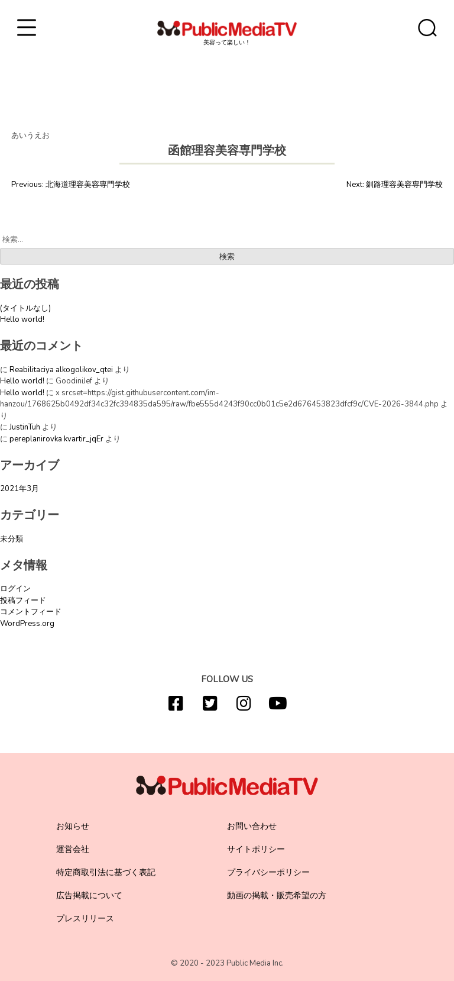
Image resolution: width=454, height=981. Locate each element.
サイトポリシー (256, 849)
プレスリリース (85, 918)
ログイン (15, 588)
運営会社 (72, 849)
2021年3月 (19, 488)
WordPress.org (27, 623)
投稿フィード (23, 600)
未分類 (11, 539)
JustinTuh (24, 427)
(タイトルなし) (25, 308)
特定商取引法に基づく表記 (105, 872)
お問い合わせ (252, 826)
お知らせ (72, 826)
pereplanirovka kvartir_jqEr (56, 439)
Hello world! (22, 319)
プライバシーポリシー (268, 872)
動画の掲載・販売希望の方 (276, 895)
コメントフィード (30, 611)
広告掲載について (89, 895)
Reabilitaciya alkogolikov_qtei (61, 369)
